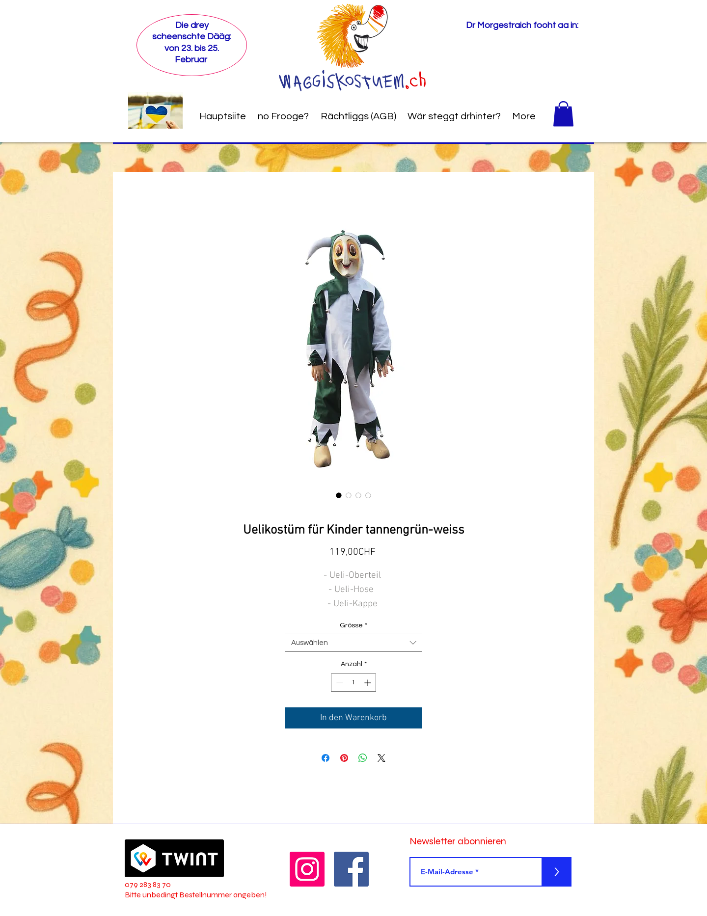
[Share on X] (381, 758)
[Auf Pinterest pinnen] (344, 758)
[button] (563, 113)
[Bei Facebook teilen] (325, 758)
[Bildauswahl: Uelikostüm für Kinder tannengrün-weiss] (339, 495)
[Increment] (368, 682)
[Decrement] (338, 682)
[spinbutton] (353, 682)
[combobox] (353, 643)
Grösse (353, 625)
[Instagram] (307, 869)
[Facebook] (351, 869)
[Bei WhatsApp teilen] (363, 758)
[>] (556, 872)
